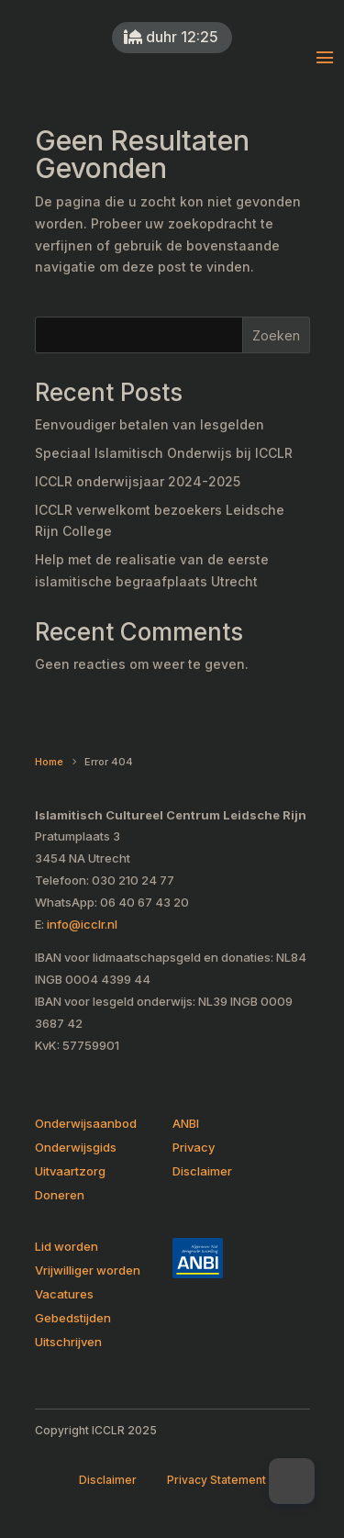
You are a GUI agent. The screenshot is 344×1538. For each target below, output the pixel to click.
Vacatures (64, 1294)
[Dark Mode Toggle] (291, 1481)
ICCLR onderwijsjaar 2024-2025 (137, 481)
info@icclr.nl (82, 924)
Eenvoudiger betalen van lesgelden (149, 424)
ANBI (185, 1123)
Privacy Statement (216, 1480)
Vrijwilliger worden (87, 1270)
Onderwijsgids (76, 1147)
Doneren (59, 1194)
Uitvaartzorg (70, 1171)
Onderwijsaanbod (86, 1123)
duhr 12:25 (180, 37)
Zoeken (276, 335)
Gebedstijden (73, 1317)
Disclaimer (202, 1171)
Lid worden (66, 1246)
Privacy (193, 1147)
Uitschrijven (68, 1341)
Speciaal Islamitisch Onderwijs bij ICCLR (164, 453)
